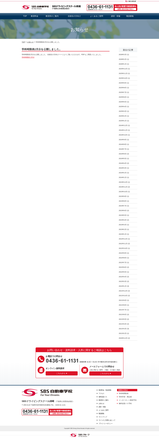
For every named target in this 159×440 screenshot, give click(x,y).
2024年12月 (123, 125)
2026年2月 (123, 59)
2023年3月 (123, 225)
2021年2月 (123, 333)
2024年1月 (123, 177)
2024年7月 (123, 149)
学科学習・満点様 (125, 397)
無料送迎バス (103, 397)
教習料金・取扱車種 (105, 390)
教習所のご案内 (52, 16)
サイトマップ (103, 417)
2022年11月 (123, 243)
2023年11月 (123, 187)
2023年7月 (123, 206)
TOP (25, 16)
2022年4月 (123, 277)
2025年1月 (123, 121)
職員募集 (130, 16)
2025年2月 (123, 116)
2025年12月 (123, 69)
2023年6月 (123, 210)
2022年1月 (123, 286)
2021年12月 (123, 291)
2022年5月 (123, 272)
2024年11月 (123, 130)
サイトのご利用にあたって (107, 420)
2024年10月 (123, 135)
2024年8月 (123, 144)
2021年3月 (123, 329)
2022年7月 (123, 262)
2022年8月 (123, 258)
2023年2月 (123, 229)
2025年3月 (123, 111)
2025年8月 (123, 88)
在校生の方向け (74, 16)
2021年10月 (123, 295)
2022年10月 (123, 248)
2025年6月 (123, 97)
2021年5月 (123, 319)
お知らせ (101, 403)
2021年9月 (123, 300)
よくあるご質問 (96, 16)
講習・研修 (115, 16)
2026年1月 (123, 64)
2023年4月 (123, 220)
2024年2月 (123, 173)
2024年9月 (123, 140)
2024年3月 (123, 168)
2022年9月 (123, 253)
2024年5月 (123, 158)
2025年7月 (123, 92)
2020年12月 (123, 338)
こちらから (60, 373)
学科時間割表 (123, 393)
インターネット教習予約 (128, 400)
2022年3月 (123, 281)
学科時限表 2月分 (28, 57)
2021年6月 (123, 314)
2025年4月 (123, 106)
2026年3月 (123, 54)
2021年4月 (123, 324)
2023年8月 (123, 201)
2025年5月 (123, 102)
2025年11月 (123, 73)
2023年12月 (123, 182)
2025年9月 (123, 83)
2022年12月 (123, 239)
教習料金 (34, 16)
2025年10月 (123, 78)
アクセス (101, 393)
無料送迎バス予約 (125, 403)
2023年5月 (123, 215)
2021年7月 (123, 310)
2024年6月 (123, 154)
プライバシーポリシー (105, 423)
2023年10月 (123, 192)
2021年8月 (123, 305)
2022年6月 (123, 267)
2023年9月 (123, 196)
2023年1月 (123, 234)
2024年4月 (123, 163)
